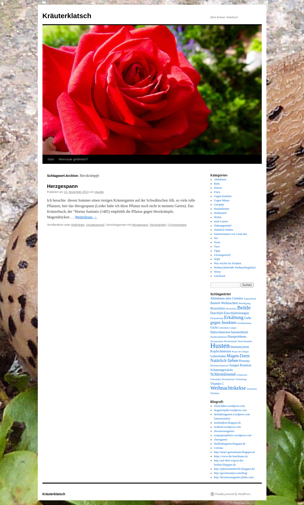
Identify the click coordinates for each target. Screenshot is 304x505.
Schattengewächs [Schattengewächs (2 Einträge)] (221, 370)
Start (51, 159)
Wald (217, 259)
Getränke (219, 204)
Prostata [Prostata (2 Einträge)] (244, 361)
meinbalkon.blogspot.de (227, 422)
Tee (216, 238)
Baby (217, 183)
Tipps (217, 250)
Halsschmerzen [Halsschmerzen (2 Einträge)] (220, 332)
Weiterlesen (86, 217)
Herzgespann (62, 186)
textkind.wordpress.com (227, 427)
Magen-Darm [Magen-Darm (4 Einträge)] (238, 356)
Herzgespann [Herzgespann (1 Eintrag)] (217, 341)
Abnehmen (220, 179)
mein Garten (221, 221)
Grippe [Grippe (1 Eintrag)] (233, 327)
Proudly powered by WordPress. (233, 494)
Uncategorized (95, 225)
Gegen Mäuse (221, 200)
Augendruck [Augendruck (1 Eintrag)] (250, 298)
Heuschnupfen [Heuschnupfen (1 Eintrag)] (245, 341)
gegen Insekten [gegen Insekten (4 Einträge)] (223, 322)
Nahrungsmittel (222, 225)
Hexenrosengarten (224, 431)
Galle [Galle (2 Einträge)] (247, 318)
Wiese (217, 271)
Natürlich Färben (223, 229)
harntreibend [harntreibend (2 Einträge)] (239, 332)
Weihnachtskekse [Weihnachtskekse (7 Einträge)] (228, 388)
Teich (217, 242)
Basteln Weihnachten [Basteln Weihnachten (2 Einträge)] (224, 303)
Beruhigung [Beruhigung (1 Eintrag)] (244, 303)
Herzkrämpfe (158, 225)
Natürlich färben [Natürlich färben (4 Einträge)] (224, 360)
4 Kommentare (177, 225)
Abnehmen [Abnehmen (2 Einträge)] (217, 298)
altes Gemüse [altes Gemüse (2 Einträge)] (234, 298)
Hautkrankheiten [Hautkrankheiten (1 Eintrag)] (218, 337)
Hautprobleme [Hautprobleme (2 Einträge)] (237, 336)
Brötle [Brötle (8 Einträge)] (244, 308)
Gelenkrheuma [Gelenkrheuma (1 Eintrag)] (244, 323)
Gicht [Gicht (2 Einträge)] (214, 327)
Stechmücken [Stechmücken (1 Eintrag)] (228, 379)
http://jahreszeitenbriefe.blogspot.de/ (234, 469)
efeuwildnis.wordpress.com (229, 406)
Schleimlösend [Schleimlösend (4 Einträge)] (223, 374)
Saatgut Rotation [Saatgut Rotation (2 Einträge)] (240, 365)
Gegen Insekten (222, 196)
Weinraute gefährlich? (73, 159)
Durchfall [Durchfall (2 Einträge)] (216, 313)
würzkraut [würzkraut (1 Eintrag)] (252, 389)
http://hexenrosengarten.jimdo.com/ (234, 477)
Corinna (218, 448)
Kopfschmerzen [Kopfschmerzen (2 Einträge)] (220, 351)
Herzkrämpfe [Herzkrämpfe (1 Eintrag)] (230, 341)
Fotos (217, 192)
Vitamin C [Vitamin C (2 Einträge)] (217, 383)
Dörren (218, 187)
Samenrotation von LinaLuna (230, 234)
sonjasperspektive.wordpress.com (233, 435)
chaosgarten (220, 439)
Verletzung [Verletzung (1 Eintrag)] (241, 379)
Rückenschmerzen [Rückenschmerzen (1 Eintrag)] (219, 365)
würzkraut (219, 276)
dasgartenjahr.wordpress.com (230, 410)
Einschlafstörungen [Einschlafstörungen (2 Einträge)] (236, 313)
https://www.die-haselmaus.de (231, 456)
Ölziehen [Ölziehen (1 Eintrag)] (214, 393)
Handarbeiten (221, 208)
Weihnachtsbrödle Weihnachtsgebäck (235, 267)
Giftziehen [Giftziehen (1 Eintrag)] (223, 327)
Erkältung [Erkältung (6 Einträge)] (233, 317)
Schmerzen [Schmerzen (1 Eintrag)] (241, 375)
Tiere (217, 246)
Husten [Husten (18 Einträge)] (220, 345)
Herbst (217, 217)
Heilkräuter (77, 225)
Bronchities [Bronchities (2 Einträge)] (218, 308)
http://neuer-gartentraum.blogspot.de (234, 452)
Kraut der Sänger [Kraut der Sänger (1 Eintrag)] (240, 351)
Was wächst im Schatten (227, 263)
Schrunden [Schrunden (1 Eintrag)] (215, 379)
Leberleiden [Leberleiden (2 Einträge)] (218, 356)
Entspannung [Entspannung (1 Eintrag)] (217, 318)
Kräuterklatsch (66, 16)
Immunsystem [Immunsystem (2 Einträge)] (240, 347)
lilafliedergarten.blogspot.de (229, 443)
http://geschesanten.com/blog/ (231, 473)
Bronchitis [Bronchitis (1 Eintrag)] (231, 308)
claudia (99, 192)
